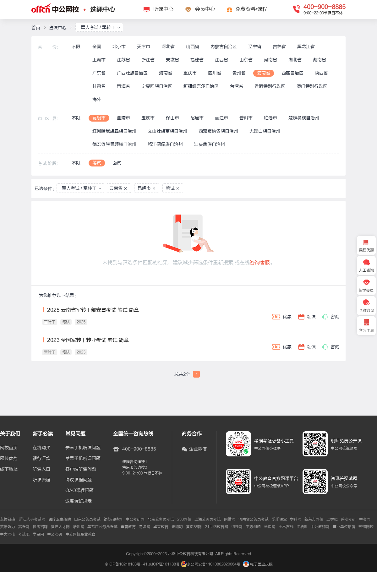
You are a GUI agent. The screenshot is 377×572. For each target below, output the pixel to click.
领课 (307, 316)
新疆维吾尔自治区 (201, 86)
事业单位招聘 (344, 527)
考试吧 (24, 534)
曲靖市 (123, 118)
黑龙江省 (306, 46)
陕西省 (321, 73)
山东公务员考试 (87, 519)
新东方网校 (313, 519)
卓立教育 (160, 527)
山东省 (246, 60)
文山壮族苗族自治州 (167, 131)
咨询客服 (260, 262)
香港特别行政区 (269, 86)
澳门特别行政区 (312, 86)
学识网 (269, 527)
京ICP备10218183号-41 (126, 564)
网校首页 (9, 448)
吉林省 (279, 46)
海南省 (165, 73)
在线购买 (41, 448)
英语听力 (7, 527)
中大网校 (7, 534)
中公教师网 (320, 527)
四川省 (214, 73)
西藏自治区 (292, 73)
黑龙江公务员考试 (102, 527)
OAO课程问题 (79, 490)
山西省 (192, 46)
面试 (116, 163)
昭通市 (197, 118)
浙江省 (148, 60)
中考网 (364, 519)
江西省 (221, 60)
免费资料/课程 (251, 9)
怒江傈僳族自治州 (165, 144)
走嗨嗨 (177, 527)
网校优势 (9, 458)
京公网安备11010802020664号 (213, 564)
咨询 (330, 316)
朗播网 (229, 519)
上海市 (99, 60)
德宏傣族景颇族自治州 (114, 144)
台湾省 (236, 86)
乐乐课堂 (279, 519)
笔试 (96, 163)
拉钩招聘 (40, 527)
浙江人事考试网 (32, 519)
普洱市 (246, 118)
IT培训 (302, 527)
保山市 (172, 118)
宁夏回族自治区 (156, 86)
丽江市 (221, 118)
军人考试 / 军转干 (100, 27)
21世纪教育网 (216, 527)
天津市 (143, 46)
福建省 (197, 60)
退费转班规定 (78, 501)
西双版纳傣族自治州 (218, 131)
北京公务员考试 (161, 519)
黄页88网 (194, 527)
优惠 (282, 316)
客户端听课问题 (80, 469)
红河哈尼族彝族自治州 (114, 131)
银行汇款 (41, 458)
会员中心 (205, 9)
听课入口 (41, 469)
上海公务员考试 (207, 519)
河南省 (270, 60)
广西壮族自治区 (132, 73)
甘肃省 (99, 86)
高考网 (24, 527)
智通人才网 (60, 527)
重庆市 (190, 73)
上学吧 (332, 519)
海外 (96, 99)
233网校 (184, 519)
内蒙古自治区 (223, 46)
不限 (76, 46)
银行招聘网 (113, 519)
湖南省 (319, 60)
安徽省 (172, 60)
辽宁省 (254, 46)
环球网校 (366, 527)
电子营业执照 (258, 564)
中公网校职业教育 (80, 534)
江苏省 (123, 60)
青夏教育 (128, 527)
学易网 (38, 534)
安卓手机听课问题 (83, 448)
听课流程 (41, 480)
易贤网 (144, 527)
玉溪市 (148, 118)
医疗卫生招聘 (59, 519)
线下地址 (9, 469)
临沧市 (270, 118)
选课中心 (102, 9)
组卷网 (237, 527)
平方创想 (253, 527)
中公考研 (54, 534)
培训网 (78, 527)
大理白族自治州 (264, 131)
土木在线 (285, 527)
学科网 (295, 519)
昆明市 (99, 118)
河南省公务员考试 (253, 519)
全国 (96, 46)
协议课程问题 (78, 480)
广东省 (99, 73)
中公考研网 (135, 519)
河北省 (168, 46)
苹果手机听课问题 (83, 458)
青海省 (123, 86)
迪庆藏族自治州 (209, 144)
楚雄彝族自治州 (303, 118)
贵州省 (239, 73)
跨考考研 (348, 519)
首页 (35, 27)
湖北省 (295, 60)
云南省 (263, 73)
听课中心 (163, 9)
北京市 (119, 46)
